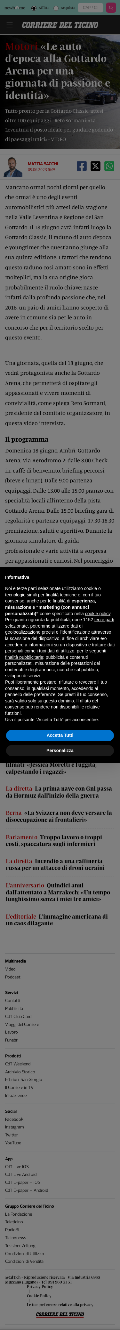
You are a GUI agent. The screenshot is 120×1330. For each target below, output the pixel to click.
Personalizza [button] (60, 750)
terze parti (104, 619)
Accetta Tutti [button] (60, 735)
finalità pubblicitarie (24, 657)
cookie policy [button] (97, 613)
